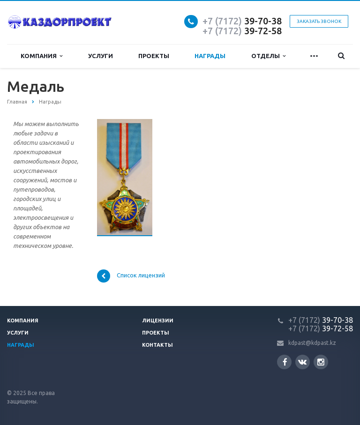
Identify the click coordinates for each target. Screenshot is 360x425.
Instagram (320, 362)
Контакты (157, 345)
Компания (41, 56)
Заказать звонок (319, 21)
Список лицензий (131, 276)
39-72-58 (242, 30)
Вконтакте (302, 361)
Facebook (285, 362)
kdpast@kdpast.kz (312, 343)
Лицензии (157, 320)
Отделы (268, 56)
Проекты (153, 55)
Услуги (100, 55)
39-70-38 (242, 20)
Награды (210, 55)
